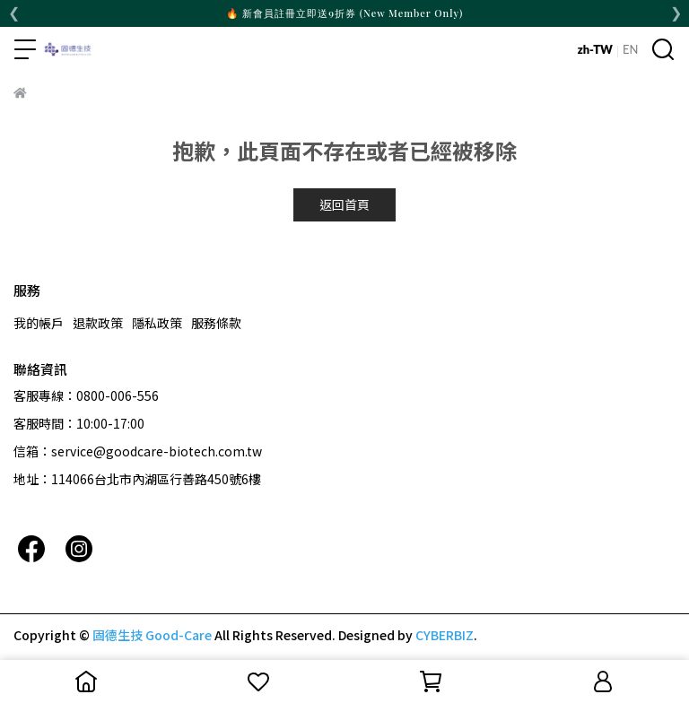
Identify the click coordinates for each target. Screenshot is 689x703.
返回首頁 (344, 204)
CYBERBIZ (444, 635)
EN (630, 49)
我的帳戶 (38, 323)
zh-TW (595, 49)
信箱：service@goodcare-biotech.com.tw (137, 451)
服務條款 (216, 323)
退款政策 (98, 323)
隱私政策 (157, 323)
